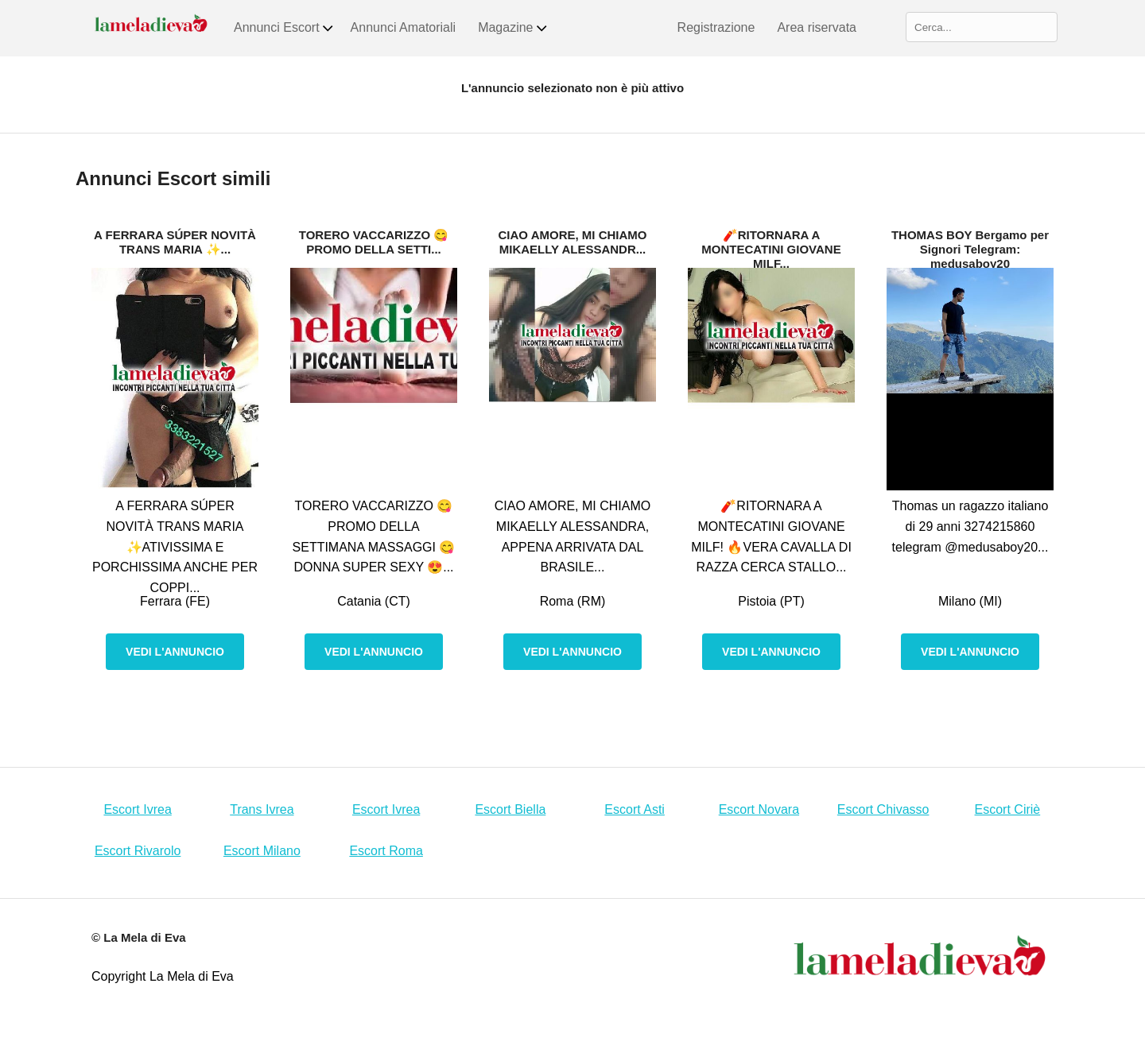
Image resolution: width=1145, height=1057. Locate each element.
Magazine (513, 28)
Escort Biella (510, 809)
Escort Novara (759, 809)
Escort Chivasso (883, 809)
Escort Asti (634, 809)
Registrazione (716, 27)
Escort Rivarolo (137, 851)
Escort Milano (262, 851)
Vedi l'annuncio (175, 651)
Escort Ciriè (1008, 809)
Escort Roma (385, 851)
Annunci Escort (284, 28)
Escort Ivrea (137, 809)
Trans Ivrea (261, 809)
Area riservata (816, 27)
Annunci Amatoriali (403, 27)
